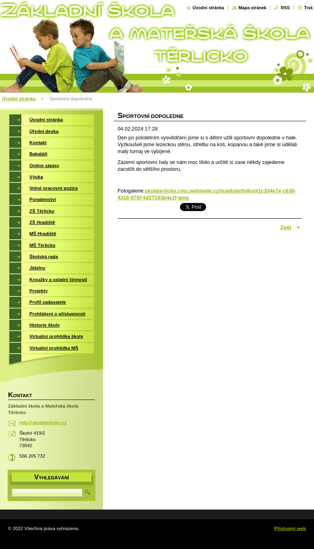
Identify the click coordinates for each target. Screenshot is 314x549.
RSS (285, 7)
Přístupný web (290, 528)
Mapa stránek (252, 7)
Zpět (286, 227)
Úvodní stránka (208, 7)
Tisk (308, 7)
